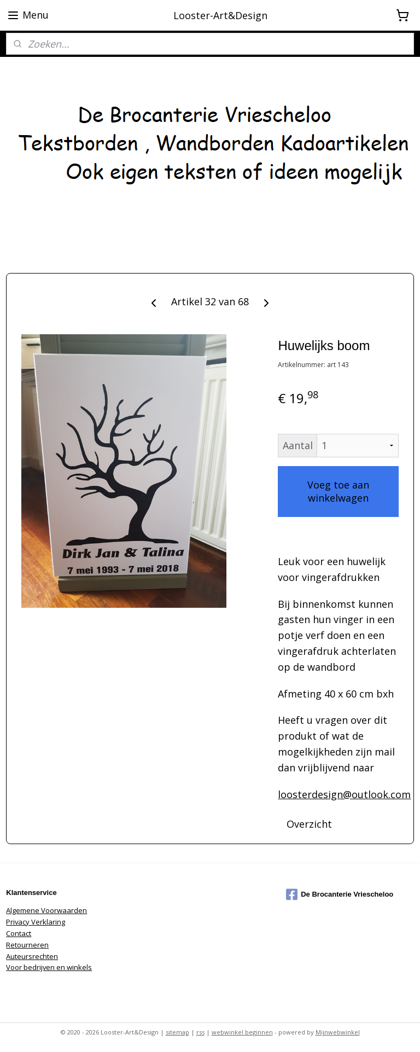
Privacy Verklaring (35, 922)
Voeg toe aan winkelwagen (338, 491)
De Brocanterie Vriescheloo (339, 894)
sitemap (177, 1032)
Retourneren (27, 945)
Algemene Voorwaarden (46, 910)
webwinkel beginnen (242, 1032)
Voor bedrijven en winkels (49, 967)
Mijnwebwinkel (338, 1032)
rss (200, 1032)
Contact (18, 933)
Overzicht (309, 823)
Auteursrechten (32, 956)
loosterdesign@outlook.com (344, 794)
